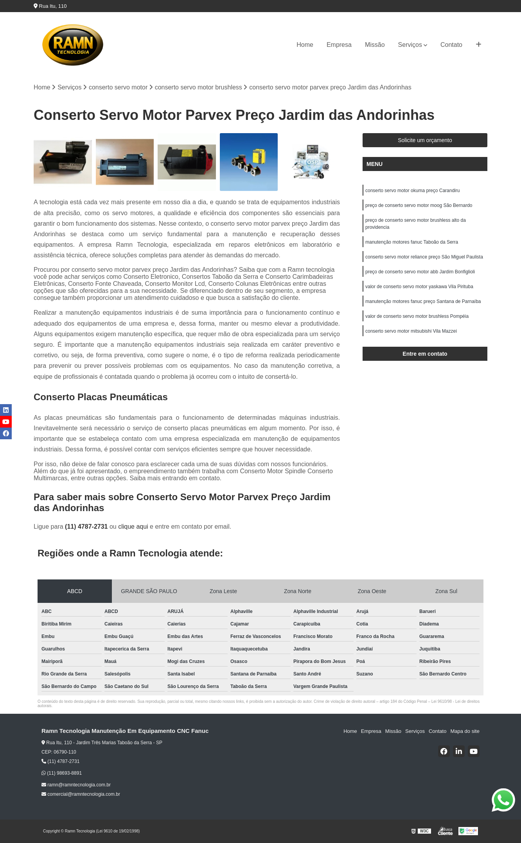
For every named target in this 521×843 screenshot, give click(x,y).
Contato (451, 44)
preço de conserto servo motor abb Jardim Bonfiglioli (420, 271)
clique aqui (133, 526)
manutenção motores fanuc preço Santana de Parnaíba (423, 301)
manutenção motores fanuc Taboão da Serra (411, 242)
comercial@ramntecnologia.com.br (80, 794)
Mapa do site (464, 731)
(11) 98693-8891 (61, 773)
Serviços (410, 44)
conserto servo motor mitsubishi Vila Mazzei (411, 331)
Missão (375, 44)
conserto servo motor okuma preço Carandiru (412, 190)
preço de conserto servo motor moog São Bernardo (418, 205)
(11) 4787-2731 (87, 526)
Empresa (339, 44)
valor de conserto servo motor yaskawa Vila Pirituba (419, 286)
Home (304, 44)
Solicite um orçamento (425, 140)
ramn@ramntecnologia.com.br (76, 785)
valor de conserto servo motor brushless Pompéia (417, 316)
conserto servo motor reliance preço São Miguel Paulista (424, 257)
